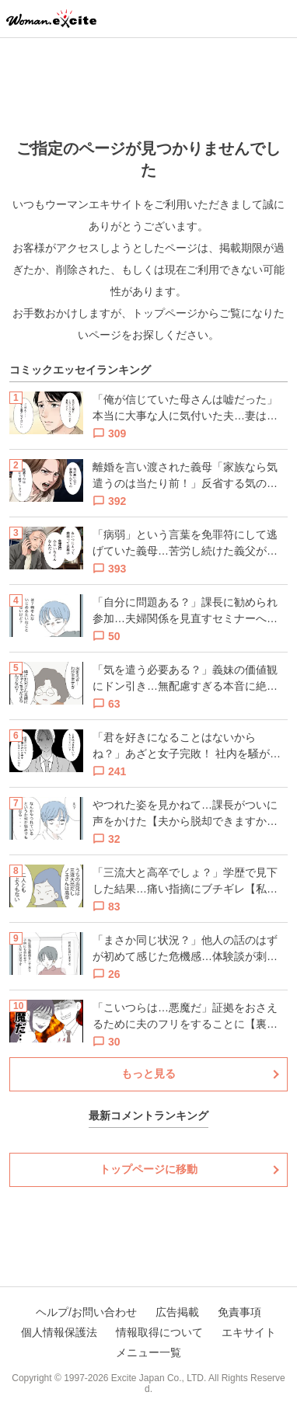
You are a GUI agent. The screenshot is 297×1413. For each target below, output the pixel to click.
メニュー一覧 (148, 1352)
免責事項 (239, 1312)
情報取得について (159, 1332)
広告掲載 (177, 1312)
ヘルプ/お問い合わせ (86, 1312)
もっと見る (148, 1073)
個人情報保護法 (59, 1332)
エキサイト (249, 1332)
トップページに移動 (148, 1169)
